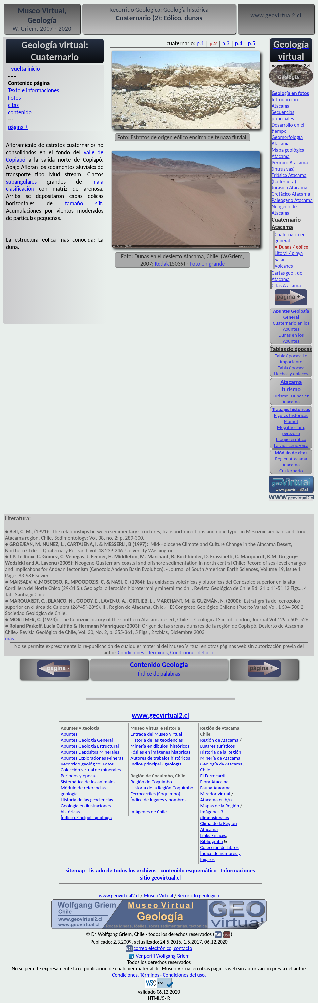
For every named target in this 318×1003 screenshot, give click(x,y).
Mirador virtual (215, 794)
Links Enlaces (213, 835)
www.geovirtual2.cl (160, 715)
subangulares (21, 181)
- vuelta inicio (24, 68)
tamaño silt (83, 203)
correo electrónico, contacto (162, 948)
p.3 (225, 43)
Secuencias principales (283, 115)
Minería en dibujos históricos (159, 746)
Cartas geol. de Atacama (287, 276)
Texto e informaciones (33, 90)
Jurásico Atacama (289, 188)
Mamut (291, 421)
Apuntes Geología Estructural (90, 746)
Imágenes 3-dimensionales (214, 814)
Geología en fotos (290, 93)
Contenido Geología (159, 664)
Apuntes (69, 734)
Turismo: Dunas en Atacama (291, 399)
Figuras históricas (291, 415)
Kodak (162, 263)
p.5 (251, 43)
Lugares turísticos (217, 746)
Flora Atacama (214, 782)
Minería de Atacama (220, 758)
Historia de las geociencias (87, 800)
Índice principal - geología (86, 817)
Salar (280, 259)
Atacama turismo (291, 385)
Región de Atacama (219, 740)
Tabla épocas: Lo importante (291, 359)
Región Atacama (291, 459)
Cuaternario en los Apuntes (291, 326)
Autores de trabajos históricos (160, 758)
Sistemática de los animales (88, 782)
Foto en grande (206, 263)
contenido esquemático (189, 870)
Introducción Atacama (285, 102)
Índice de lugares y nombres (158, 800)
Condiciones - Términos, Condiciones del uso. (166, 652)
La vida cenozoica (291, 445)
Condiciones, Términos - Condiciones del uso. (159, 975)
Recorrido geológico (198, 895)
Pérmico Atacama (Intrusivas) (290, 165)
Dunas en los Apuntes (291, 338)
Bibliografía (211, 841)
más (9, 638)
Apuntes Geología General (87, 740)
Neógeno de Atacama (284, 209)
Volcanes (284, 266)
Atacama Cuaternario (291, 468)
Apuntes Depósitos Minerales (90, 752)
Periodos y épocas (78, 776)
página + (18, 127)
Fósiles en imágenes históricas (160, 752)
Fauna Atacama (215, 788)
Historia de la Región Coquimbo (161, 788)
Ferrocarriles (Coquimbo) (155, 794)
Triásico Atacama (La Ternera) (289, 178)
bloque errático (291, 439)
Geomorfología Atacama (287, 140)
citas (13, 105)
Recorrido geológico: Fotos (87, 764)
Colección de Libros (219, 847)
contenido (20, 112)
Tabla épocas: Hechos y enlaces (291, 371)
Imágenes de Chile (148, 812)
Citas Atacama (286, 285)
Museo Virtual (158, 895)
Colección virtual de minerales (91, 770)
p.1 (200, 43)
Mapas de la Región (219, 806)
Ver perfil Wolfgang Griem (159, 956)
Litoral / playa (289, 253)
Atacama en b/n (216, 800)
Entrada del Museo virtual (156, 734)
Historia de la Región (220, 752)
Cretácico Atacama (291, 194)
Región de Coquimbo (151, 782)
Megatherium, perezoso (291, 430)
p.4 (238, 43)
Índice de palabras (159, 673)
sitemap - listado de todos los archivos (111, 870)
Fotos (14, 97)
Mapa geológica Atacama (288, 153)
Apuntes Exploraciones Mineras (92, 758)
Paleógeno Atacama (292, 200)
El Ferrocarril (213, 776)
